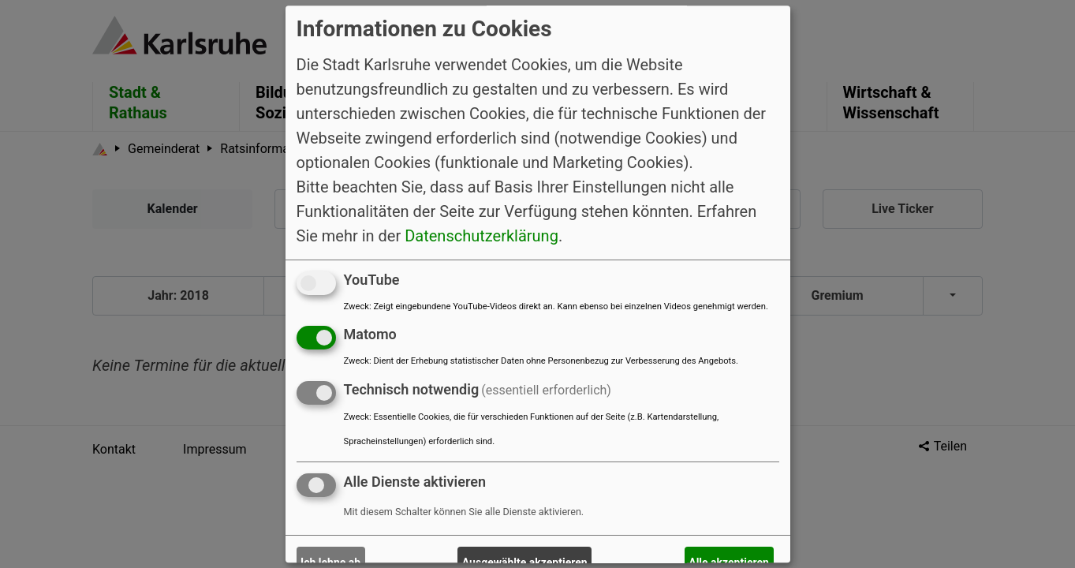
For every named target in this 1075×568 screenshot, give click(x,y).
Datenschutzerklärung (481, 236)
